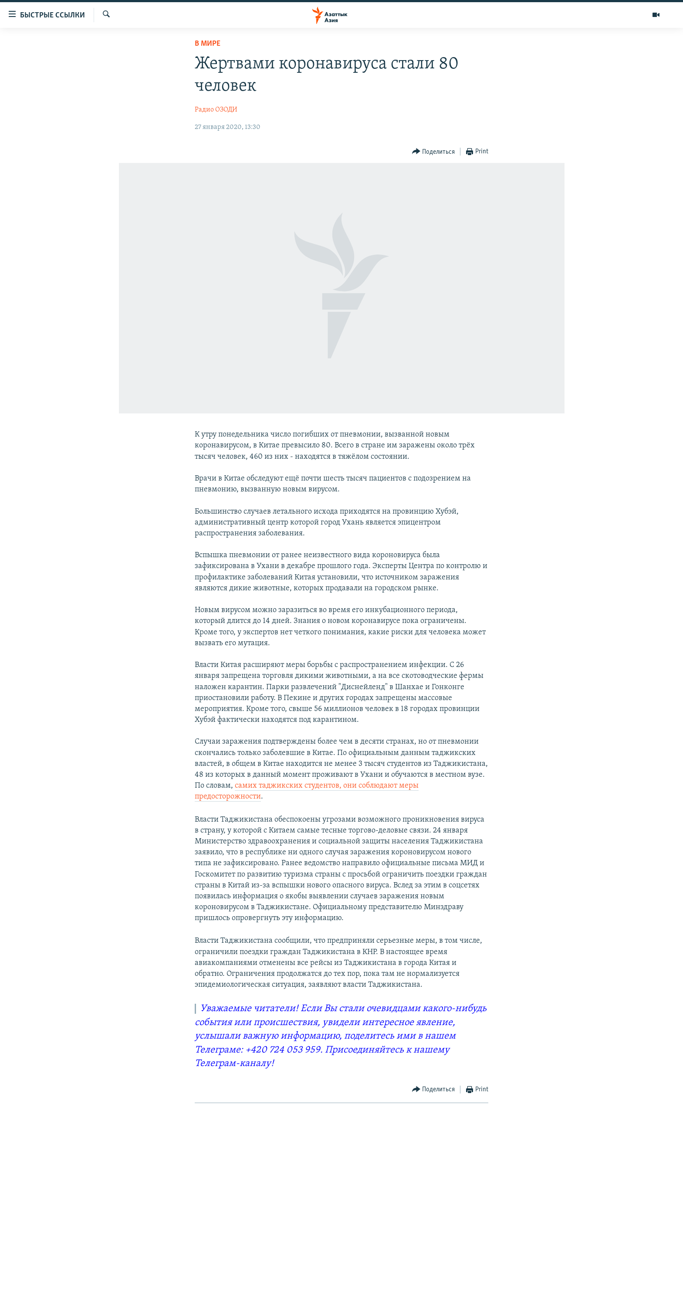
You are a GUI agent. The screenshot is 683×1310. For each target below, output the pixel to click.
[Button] (433, 152)
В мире (207, 44)
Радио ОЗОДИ (216, 109)
